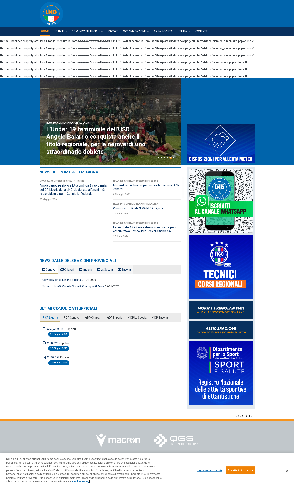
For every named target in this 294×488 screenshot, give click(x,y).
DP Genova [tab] (71, 317)
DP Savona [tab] (160, 317)
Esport (113, 31)
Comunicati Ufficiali (86, 31)
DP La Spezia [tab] (137, 317)
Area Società (163, 31)
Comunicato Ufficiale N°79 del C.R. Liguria (138, 208)
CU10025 (52, 343)
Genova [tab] (48, 269)
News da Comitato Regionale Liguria (68, 123)
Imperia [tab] (85, 269)
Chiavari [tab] (67, 269)
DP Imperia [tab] (114, 317)
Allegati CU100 (56, 329)
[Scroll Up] (245, 416)
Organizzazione (134, 31)
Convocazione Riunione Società (61, 279)
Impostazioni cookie (209, 470)
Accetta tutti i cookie (240, 470)
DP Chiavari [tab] (92, 317)
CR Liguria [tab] (50, 317)
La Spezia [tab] (105, 269)
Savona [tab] (124, 269)
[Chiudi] (287, 470)
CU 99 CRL (53, 357)
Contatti (201, 31)
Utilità (182, 31)
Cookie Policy (80, 481)
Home (45, 31)
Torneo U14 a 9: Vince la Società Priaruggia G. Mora (73, 286)
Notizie (59, 31)
